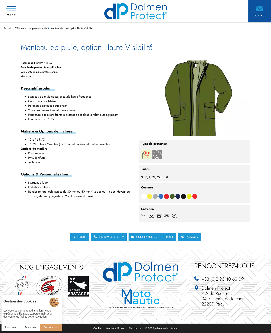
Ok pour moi (51, 327)
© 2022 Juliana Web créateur (161, 328)
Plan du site (135, 328)
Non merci (11, 327)
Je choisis (30, 327)
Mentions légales (115, 328)
